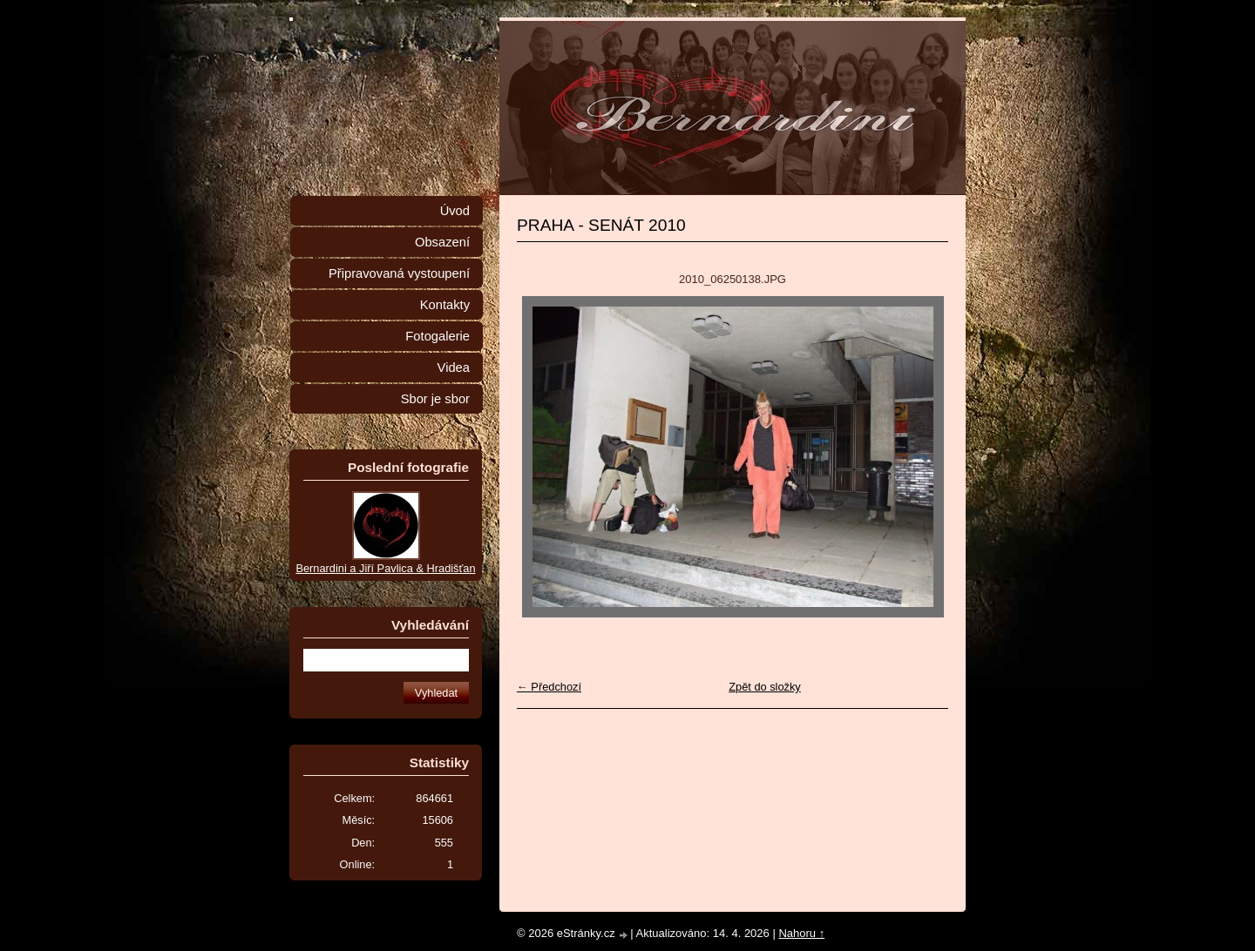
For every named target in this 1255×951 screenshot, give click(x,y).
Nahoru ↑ (801, 933)
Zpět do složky (765, 686)
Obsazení (442, 242)
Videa (454, 367)
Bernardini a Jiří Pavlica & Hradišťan (385, 568)
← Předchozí (549, 686)
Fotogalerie (437, 336)
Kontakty (445, 305)
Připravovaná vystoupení (399, 273)
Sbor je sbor (435, 399)
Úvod (455, 211)
